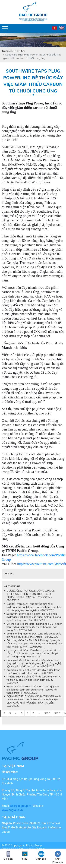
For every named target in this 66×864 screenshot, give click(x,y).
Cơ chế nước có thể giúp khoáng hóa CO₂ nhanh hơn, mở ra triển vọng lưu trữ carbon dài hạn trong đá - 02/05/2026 (34, 627)
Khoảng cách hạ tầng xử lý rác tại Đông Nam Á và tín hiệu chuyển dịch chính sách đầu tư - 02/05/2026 (34, 680)
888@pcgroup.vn (21, 805)
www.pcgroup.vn (12, 810)
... (39, 713)
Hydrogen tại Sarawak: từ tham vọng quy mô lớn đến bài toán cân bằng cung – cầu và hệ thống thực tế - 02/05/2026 (33, 689)
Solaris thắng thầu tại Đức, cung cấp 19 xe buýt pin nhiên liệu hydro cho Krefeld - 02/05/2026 (34, 635)
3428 (47, 713)
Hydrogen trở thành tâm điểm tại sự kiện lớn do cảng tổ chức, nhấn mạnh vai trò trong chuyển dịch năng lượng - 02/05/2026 (34, 653)
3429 (57, 713)
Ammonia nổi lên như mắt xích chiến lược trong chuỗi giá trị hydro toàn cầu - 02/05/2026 (33, 671)
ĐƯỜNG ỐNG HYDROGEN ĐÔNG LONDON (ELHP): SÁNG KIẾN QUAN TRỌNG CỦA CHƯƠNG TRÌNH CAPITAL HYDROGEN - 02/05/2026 (31, 595)
